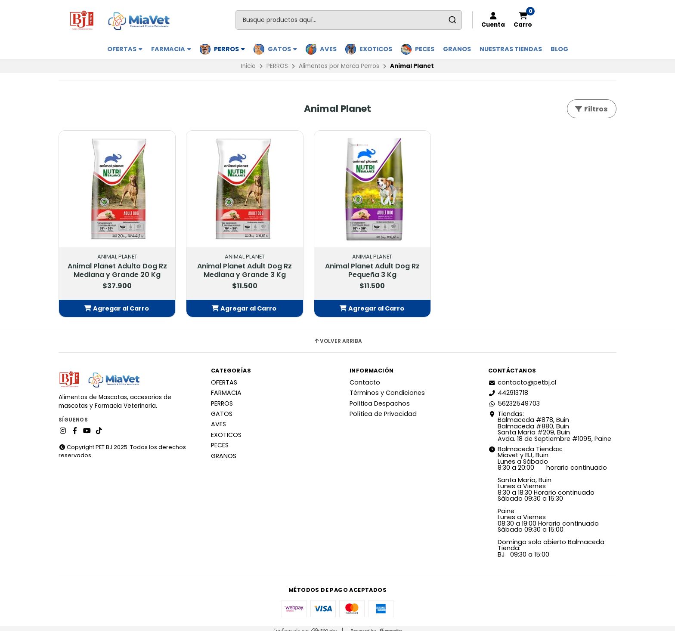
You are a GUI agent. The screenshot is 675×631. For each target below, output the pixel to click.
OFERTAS (124, 49)
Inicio (248, 66)
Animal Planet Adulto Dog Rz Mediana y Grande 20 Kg (110, 261)
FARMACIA (171, 49)
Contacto (365, 377)
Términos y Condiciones (387, 388)
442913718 (508, 388)
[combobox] (348, 20)
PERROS (229, 49)
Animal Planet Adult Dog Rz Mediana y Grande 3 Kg (224, 256)
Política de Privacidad (383, 409)
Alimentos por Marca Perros (339, 66)
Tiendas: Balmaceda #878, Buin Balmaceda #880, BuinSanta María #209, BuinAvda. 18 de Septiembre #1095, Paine (549, 421)
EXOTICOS (375, 49)
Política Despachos (380, 398)
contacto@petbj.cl (522, 377)
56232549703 (514, 398)
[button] (110, 303)
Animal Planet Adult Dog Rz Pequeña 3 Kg (337, 256)
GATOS (282, 49)
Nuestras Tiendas (511, 49)
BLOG (559, 49)
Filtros (590, 109)
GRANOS (457, 49)
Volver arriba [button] (337, 336)
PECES (424, 49)
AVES (328, 49)
